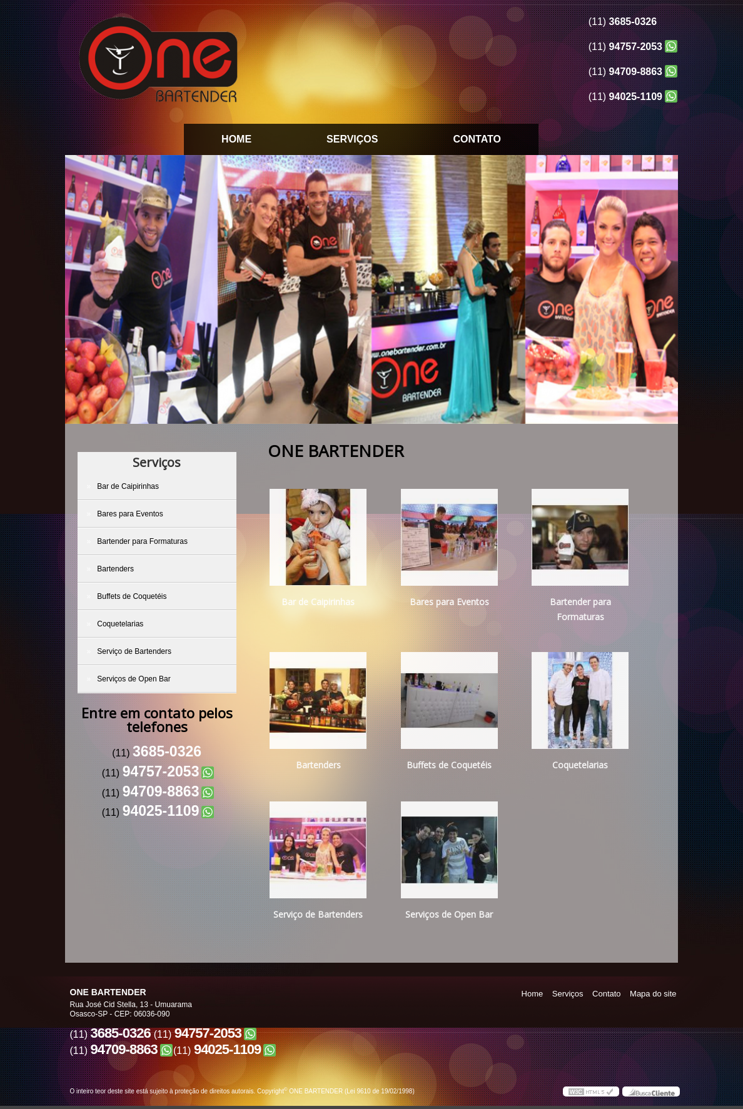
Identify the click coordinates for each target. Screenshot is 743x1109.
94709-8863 (635, 71)
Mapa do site (653, 993)
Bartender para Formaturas (143, 541)
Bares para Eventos (131, 513)
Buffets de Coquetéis (133, 596)
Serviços (352, 139)
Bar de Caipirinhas (129, 486)
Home (236, 139)
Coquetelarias (121, 624)
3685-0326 (633, 21)
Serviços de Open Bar (135, 679)
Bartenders (116, 569)
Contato (476, 139)
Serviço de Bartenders (135, 651)
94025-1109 (635, 96)
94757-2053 (635, 46)
